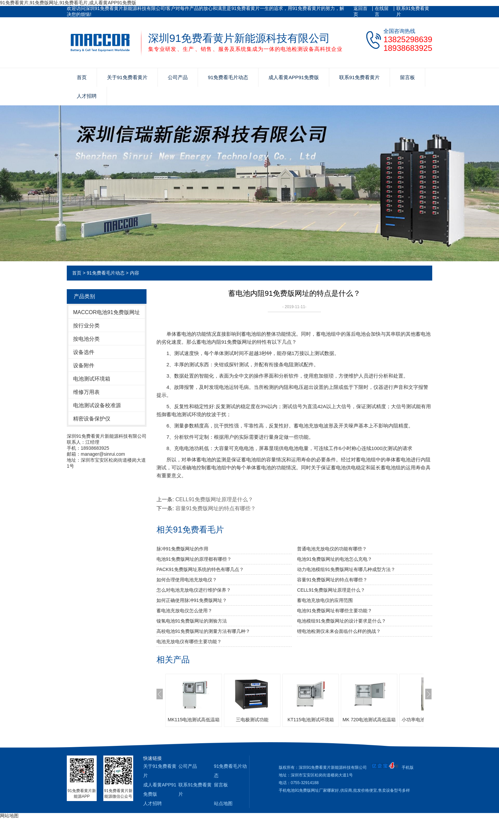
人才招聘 (87, 96)
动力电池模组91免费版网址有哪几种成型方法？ (346, 569)
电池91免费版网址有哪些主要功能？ (334, 610)
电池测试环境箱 (91, 379)
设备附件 (83, 365)
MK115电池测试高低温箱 (194, 719)
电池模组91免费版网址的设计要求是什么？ (341, 621)
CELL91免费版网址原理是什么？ (214, 499)
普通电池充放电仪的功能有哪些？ (332, 548)
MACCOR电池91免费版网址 (106, 312)
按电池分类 (86, 339)
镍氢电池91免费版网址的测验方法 (191, 621)
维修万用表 (86, 392)
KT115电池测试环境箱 (310, 719)
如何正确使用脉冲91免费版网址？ (191, 600)
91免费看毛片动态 (228, 77)
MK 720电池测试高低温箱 (369, 719)
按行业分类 (86, 325)
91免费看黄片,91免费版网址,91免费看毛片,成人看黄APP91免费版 (68, 2)
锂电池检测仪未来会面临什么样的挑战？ (339, 631)
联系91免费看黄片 (413, 11)
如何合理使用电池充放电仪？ (186, 579)
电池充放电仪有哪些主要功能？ (189, 641)
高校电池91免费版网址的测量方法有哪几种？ (203, 631)
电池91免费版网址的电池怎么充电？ (334, 559)
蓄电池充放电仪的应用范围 (325, 600)
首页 (82, 77)
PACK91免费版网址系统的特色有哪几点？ (200, 569)
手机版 (408, 767)
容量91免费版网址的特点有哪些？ (332, 579)
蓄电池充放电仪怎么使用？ (184, 610)
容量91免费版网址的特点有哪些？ (215, 508)
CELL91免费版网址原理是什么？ (331, 590)
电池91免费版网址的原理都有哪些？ (194, 559)
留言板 (407, 77)
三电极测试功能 (252, 719)
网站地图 (9, 815)
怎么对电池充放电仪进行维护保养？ (193, 590)
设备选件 (83, 352)
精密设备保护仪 (91, 418)
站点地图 (223, 803)
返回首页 (360, 11)
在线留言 (382, 11)
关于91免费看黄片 (127, 77)
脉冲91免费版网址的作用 (182, 548)
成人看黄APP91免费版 (293, 77)
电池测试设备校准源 (97, 405)
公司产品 (178, 77)
